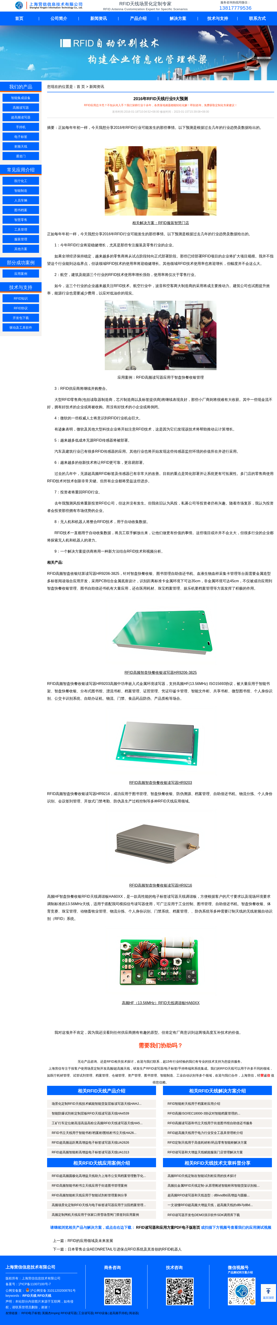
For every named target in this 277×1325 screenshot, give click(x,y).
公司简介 (59, 18)
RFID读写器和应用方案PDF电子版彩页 (168, 1227)
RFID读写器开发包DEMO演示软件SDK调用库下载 (204, 1215)
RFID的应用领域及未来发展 (90, 1241)
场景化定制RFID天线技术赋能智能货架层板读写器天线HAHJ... (97, 1103)
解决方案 (178, 18)
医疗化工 (20, 181)
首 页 (81, 87)
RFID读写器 (69, 1313)
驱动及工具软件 (20, 327)
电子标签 (20, 137)
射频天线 (20, 146)
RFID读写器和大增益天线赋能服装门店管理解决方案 (205, 1152)
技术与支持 (217, 18)
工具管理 (20, 229)
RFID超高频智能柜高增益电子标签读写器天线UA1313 (90, 1152)
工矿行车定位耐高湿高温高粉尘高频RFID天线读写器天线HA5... (97, 1123)
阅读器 (133, 1313)
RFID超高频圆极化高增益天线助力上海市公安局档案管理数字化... (99, 1176)
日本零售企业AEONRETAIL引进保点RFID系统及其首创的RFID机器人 (125, 1249)
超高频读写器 (20, 117)
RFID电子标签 (30, 1313)
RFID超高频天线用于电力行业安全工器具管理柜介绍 (205, 1133)
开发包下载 (21, 318)
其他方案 (20, 249)
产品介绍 (138, 18)
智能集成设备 (20, 98)
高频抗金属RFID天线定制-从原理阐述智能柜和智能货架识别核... (214, 1185)
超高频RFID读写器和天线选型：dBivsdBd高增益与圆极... (209, 1195)
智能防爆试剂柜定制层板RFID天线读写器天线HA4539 (90, 1113)
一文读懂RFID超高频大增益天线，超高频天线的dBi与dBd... (210, 1205)
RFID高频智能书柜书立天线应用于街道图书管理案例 (89, 1185)
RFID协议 (21, 308)
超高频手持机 (118, 1313)
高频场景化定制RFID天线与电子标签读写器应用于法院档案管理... (99, 1205)
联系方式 (257, 18)
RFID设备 (101, 1313)
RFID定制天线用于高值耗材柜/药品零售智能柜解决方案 (207, 1142)
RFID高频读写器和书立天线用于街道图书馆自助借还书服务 (210, 1123)
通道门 (21, 156)
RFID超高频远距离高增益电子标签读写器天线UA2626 (90, 1142)
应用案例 (20, 274)
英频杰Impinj (50, 1313)
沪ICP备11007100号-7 (34, 1284)
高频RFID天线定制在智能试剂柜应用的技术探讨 (202, 1176)
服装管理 (20, 239)
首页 (19, 18)
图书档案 (20, 210)
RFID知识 (21, 298)
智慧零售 (20, 220)
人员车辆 (20, 200)
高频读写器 (21, 107)
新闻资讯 (98, 18)
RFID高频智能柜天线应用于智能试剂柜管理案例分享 (89, 1195)
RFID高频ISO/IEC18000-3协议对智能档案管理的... (204, 1113)
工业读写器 (85, 1313)
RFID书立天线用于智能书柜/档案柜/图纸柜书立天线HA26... (94, 1133)
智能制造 (20, 190)
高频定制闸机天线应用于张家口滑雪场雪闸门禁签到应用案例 (95, 1215)
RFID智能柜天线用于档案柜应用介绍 (194, 1103)
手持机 (21, 127)
